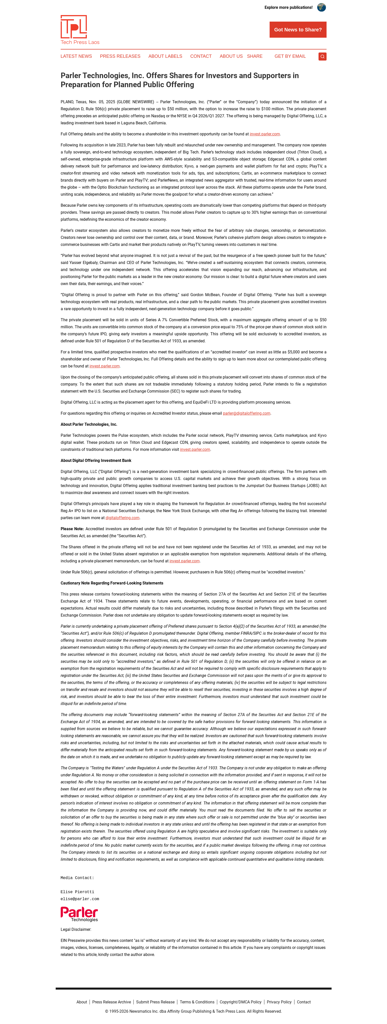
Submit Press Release (155, 1002)
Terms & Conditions (197, 1002)
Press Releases (120, 56)
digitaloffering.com (122, 517)
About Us (231, 56)
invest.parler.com (265, 134)
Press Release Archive (111, 1002)
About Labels (165, 56)
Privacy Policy (279, 1002)
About (81, 1002)
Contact (201, 56)
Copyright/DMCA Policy (241, 1002)
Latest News (76, 56)
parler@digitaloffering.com (246, 413)
